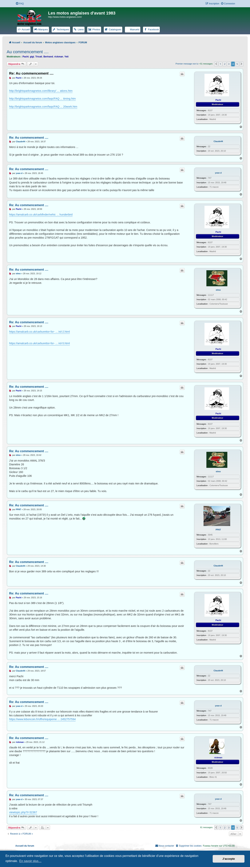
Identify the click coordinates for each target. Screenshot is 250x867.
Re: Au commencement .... (31, 73)
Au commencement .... (28, 51)
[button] (216, 64)
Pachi (25, 56)
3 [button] (228, 64)
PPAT (218, 529)
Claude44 (218, 141)
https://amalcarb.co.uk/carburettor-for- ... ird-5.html (39, 343)
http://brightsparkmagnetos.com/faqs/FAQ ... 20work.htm (43, 106)
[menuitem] (20, 3)
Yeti (66, 56)
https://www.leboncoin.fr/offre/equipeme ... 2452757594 (42, 719)
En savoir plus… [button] (30, 861)
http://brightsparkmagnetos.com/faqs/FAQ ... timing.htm (42, 98)
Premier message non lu (187, 64)
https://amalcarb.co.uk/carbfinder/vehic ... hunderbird (41, 214)
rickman (58, 56)
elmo (218, 290)
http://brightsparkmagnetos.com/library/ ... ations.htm (41, 90)
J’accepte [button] (228, 858)
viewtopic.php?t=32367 (23, 812)
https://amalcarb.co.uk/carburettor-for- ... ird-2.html (39, 331)
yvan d (218, 173)
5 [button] (237, 64)
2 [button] (224, 64)
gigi (32, 56)
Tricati (38, 56)
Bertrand (48, 56)
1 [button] (220, 64)
